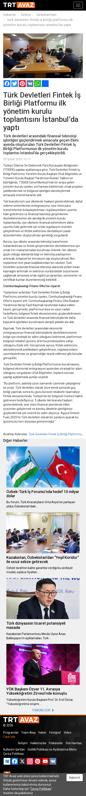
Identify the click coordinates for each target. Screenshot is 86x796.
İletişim (23, 743)
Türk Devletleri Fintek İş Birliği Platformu (55, 434)
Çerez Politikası (13, 753)
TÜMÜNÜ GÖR (43, 710)
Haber (42, 732)
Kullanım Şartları (14, 749)
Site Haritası (74, 743)
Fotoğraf (55, 732)
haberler (9, 14)
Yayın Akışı (28, 732)
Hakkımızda (38, 743)
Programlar (10, 732)
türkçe (26, 14)
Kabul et (74, 777)
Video (67, 732)
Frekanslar (56, 743)
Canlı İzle (9, 736)
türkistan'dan (45, 14)
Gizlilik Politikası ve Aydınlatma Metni (52, 749)
